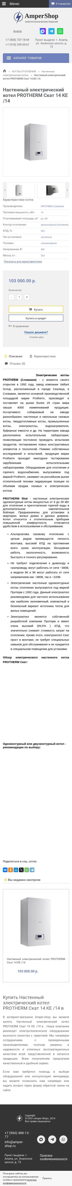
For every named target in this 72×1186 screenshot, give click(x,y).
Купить (36, 309)
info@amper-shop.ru (14, 1144)
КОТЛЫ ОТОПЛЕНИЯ (22, 71)
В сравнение (19, 326)
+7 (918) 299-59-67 (17, 44)
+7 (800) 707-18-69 (17, 40)
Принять (47, 1178)
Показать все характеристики (23, 261)
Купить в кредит (36, 318)
